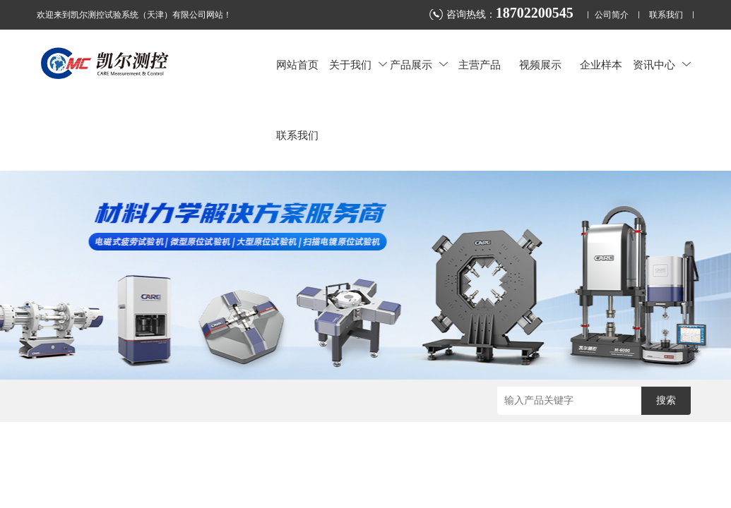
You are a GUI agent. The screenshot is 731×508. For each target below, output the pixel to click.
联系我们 (666, 15)
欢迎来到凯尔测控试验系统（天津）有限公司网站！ (134, 15)
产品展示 (419, 65)
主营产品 (479, 65)
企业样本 (601, 65)
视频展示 (540, 65)
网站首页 (297, 65)
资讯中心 (662, 65)
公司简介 (612, 15)
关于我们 (358, 65)
